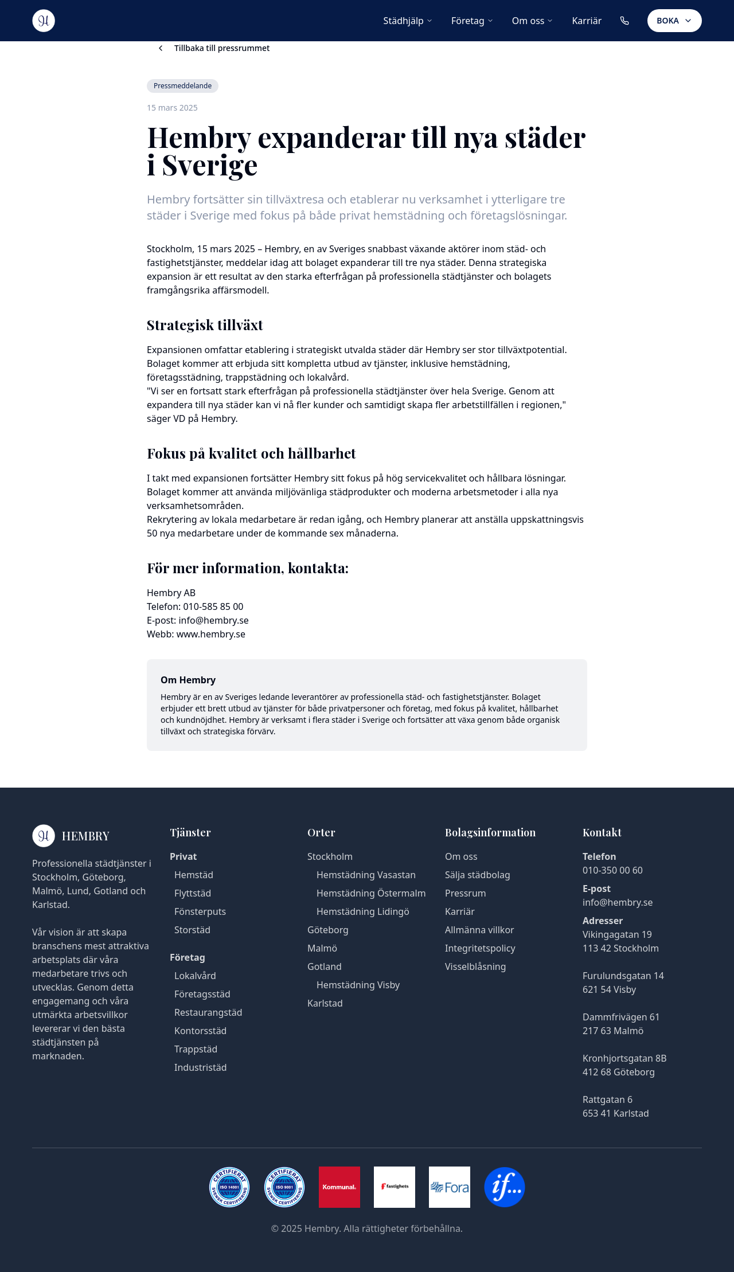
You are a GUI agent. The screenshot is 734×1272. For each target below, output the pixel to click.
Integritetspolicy (480, 948)
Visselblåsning (475, 966)
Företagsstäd (202, 994)
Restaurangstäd (208, 1012)
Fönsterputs (200, 911)
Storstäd (192, 929)
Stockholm (330, 856)
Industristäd (200, 1067)
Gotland (324, 966)
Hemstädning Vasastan (366, 874)
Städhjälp (408, 20)
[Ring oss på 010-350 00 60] (624, 20)
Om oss (533, 20)
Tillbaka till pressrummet (213, 47)
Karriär (587, 20)
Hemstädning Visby (358, 985)
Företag (472, 20)
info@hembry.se (618, 902)
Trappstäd (195, 1049)
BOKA (675, 20)
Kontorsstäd (200, 1030)
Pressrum (465, 893)
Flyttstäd (192, 893)
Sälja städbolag (477, 874)
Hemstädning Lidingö (363, 911)
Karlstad (325, 1003)
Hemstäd (193, 874)
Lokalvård (195, 975)
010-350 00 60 (613, 870)
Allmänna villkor (479, 929)
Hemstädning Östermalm (371, 893)
